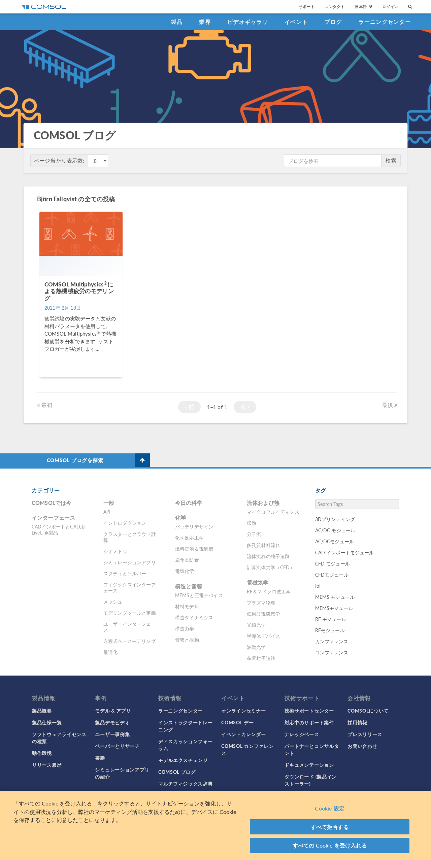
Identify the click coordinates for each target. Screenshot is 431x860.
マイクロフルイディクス (273, 511)
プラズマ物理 (261, 602)
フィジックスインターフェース (129, 587)
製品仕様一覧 (47, 722)
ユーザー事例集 (112, 734)
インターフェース (53, 517)
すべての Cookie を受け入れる (330, 845)
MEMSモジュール (334, 608)
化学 (180, 517)
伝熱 (251, 522)
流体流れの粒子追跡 (268, 556)
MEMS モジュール (335, 596)
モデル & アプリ (113, 710)
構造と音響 (188, 586)
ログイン (390, 6)
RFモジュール (330, 630)
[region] (215, 825)
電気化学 (184, 570)
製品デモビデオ (112, 722)
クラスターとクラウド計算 (129, 536)
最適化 (110, 652)
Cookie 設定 (329, 808)
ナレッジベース (302, 734)
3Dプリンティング (335, 519)
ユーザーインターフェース (129, 626)
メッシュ (113, 601)
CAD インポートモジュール (344, 552)
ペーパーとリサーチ (117, 746)
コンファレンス (332, 652)
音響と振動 (187, 639)
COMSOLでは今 (51, 503)
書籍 (100, 757)
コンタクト (335, 6)
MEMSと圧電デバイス (199, 595)
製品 (177, 22)
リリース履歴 (47, 764)
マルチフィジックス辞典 (185, 783)
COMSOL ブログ (177, 771)
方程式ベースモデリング (129, 641)
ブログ (333, 22)
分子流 (254, 533)
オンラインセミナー (243, 710)
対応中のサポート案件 (309, 722)
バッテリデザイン (194, 526)
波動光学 (256, 647)
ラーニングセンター (384, 22)
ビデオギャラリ (247, 22)
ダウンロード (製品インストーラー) (311, 780)
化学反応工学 (189, 537)
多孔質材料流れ (263, 545)
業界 (205, 22)
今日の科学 (188, 503)
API (106, 511)
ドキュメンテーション (309, 764)
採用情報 (357, 722)
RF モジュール (330, 619)
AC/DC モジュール (335, 530)
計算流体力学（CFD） (271, 567)
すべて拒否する (330, 827)
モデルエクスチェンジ (183, 760)
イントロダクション (124, 522)
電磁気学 (258, 582)
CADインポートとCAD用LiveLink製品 (58, 529)
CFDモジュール (332, 574)
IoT (318, 585)
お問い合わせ (362, 746)
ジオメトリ (115, 551)
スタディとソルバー (124, 573)
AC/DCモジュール (334, 541)
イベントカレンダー (243, 734)
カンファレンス (332, 641)
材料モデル (187, 606)
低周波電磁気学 (263, 613)
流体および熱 (263, 503)
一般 (108, 503)
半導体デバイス (263, 635)
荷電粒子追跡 (261, 658)
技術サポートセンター (309, 710)
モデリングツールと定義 (129, 612)
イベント (296, 22)
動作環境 (42, 753)
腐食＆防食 (187, 559)
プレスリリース (364, 734)
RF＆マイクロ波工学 (269, 591)
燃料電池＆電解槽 (194, 548)
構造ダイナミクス (194, 617)
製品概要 (42, 710)
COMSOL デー (237, 722)
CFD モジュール (332, 563)
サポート (306, 6)
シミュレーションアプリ (129, 562)
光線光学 (256, 624)
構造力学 (184, 628)
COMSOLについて (368, 710)
